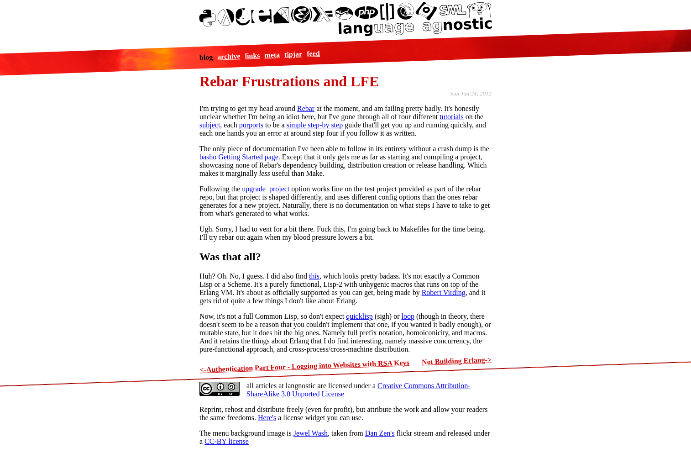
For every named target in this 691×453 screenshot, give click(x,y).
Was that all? (230, 257)
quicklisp (359, 316)
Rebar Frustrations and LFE (289, 81)
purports (251, 125)
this (314, 276)
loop (407, 316)
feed (313, 53)
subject (209, 125)
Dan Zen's (380, 433)
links (252, 55)
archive (229, 56)
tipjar (293, 54)
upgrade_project (265, 189)
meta (272, 55)
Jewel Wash (310, 433)
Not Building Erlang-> (457, 361)
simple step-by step (315, 125)
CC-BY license (226, 441)
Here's (267, 417)
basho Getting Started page (238, 157)
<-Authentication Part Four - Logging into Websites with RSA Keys (304, 366)
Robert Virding (444, 292)
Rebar (305, 108)
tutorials (451, 117)
